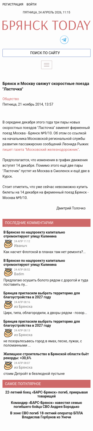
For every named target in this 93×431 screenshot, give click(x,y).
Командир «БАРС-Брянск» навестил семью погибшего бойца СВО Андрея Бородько (46, 405)
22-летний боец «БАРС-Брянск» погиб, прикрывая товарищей (46, 394)
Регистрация (12, 4)
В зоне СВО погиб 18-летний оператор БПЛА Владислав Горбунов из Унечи (46, 415)
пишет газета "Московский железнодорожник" (40, 150)
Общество (10, 99)
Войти (31, 4)
